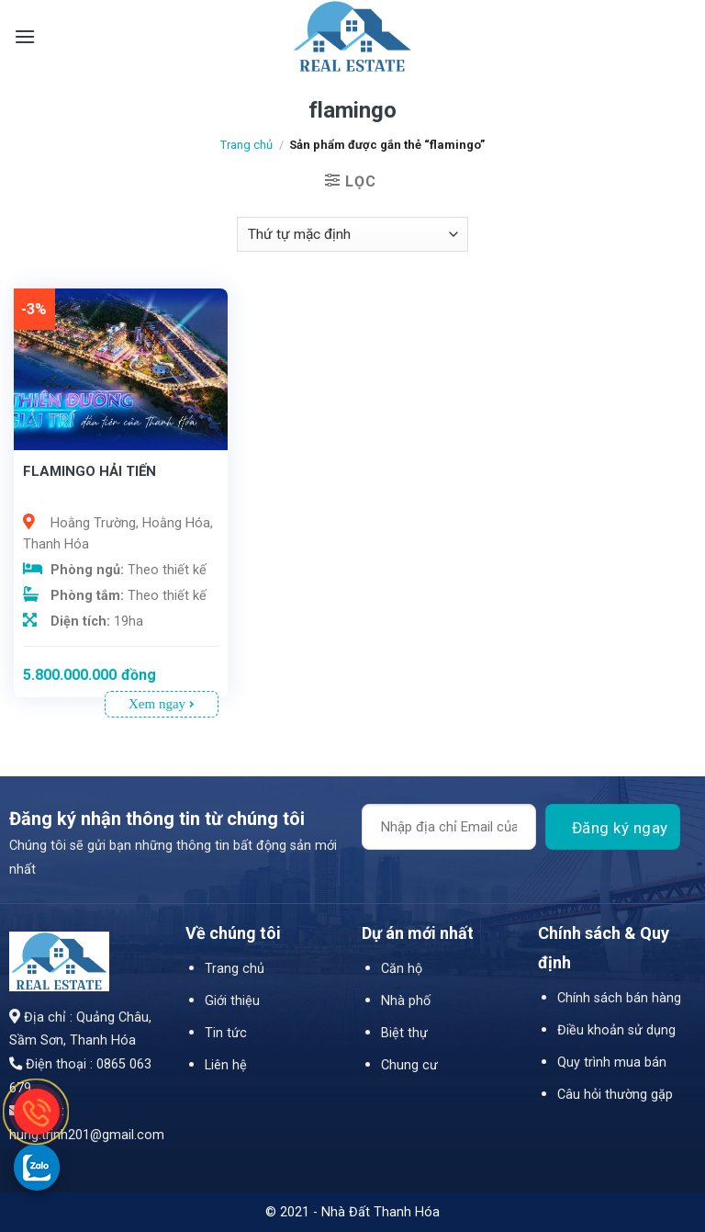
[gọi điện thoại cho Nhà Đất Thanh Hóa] (37, 1112)
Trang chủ (246, 145)
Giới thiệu (232, 1001)
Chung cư (409, 1065)
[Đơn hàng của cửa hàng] (352, 235)
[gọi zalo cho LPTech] (37, 1167)
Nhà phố (406, 1001)
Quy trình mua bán (611, 1062)
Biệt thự (404, 1033)
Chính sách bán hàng (619, 998)
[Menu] (25, 36)
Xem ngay (162, 703)
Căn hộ (401, 969)
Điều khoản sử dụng (616, 1030)
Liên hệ (226, 1065)
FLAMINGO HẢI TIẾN (89, 471)
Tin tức (226, 1033)
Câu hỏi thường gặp (615, 1094)
